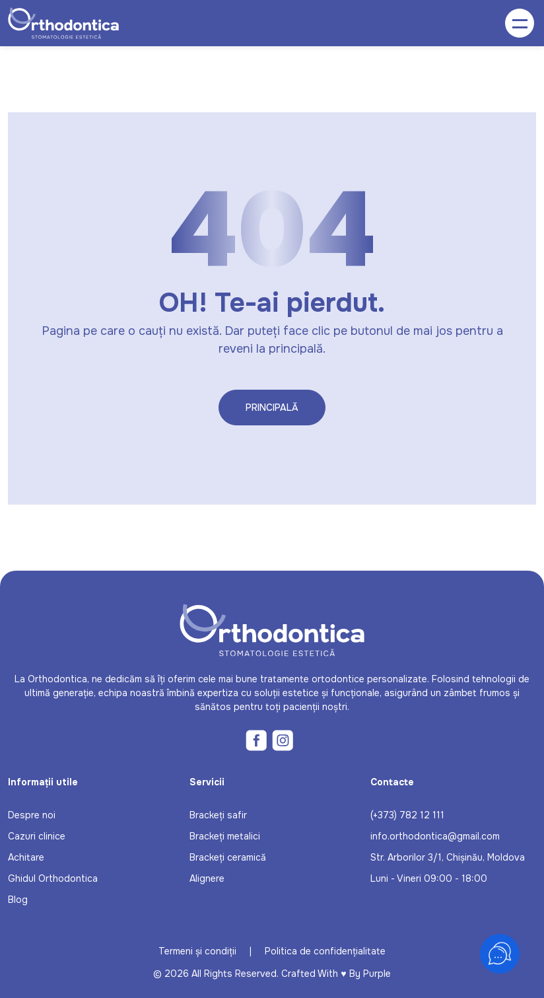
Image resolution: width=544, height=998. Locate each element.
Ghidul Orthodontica (53, 878)
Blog (18, 900)
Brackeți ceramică (227, 857)
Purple (377, 974)
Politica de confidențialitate (325, 951)
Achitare (26, 857)
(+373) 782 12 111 (407, 815)
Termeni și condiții (197, 951)
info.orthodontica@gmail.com (435, 836)
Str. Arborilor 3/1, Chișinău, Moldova (447, 857)
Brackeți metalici (224, 836)
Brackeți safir (218, 815)
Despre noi (31, 815)
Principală (272, 407)
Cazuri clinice (36, 836)
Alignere (206, 878)
